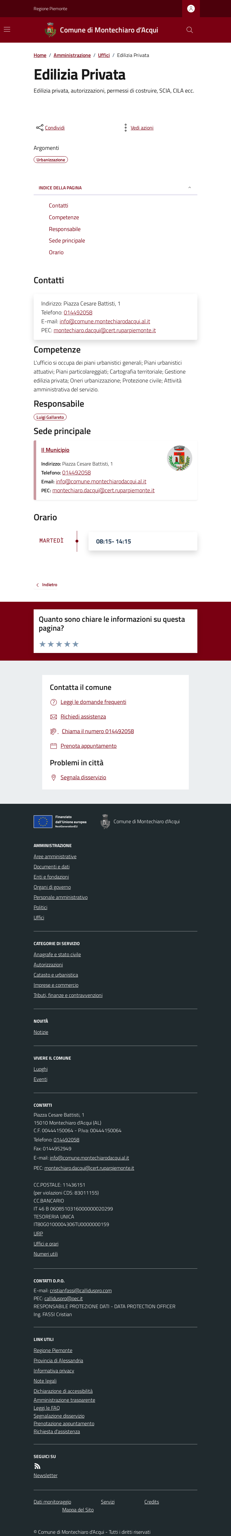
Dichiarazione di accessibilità (63, 1391)
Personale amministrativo (61, 897)
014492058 (78, 312)
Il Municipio (55, 449)
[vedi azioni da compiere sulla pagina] (137, 128)
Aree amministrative (55, 856)
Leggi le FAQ (47, 1408)
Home (40, 55)
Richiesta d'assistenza (57, 1431)
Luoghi (41, 1069)
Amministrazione (72, 55)
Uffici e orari (46, 1243)
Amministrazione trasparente (64, 1400)
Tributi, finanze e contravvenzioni (68, 995)
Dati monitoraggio (52, 1501)
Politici (40, 907)
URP (38, 1233)
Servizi (108, 1501)
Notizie (41, 1032)
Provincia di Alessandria (58, 1360)
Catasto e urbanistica (56, 974)
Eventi (40, 1079)
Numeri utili (46, 1254)
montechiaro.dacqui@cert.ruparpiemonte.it (105, 330)
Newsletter (45, 1475)
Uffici (104, 55)
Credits (151, 1501)
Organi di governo (52, 887)
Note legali (45, 1381)
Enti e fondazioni (51, 876)
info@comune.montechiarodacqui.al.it (105, 321)
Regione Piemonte (50, 8)
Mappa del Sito (78, 1509)
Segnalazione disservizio (59, 1416)
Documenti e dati (51, 866)
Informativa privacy (54, 1370)
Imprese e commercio (56, 985)
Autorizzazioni (48, 964)
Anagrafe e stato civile (57, 954)
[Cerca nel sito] (187, 30)
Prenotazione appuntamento (64, 1423)
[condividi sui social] (50, 128)
